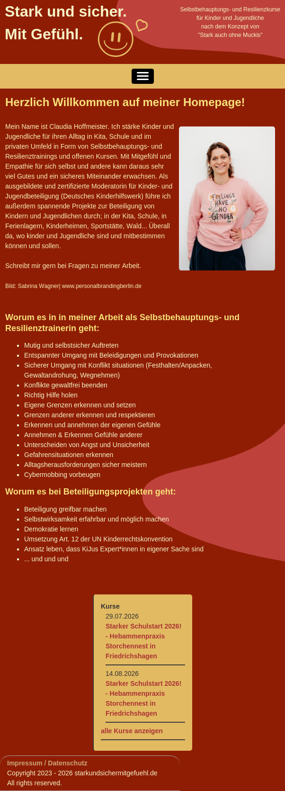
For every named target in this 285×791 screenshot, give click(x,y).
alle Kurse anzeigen (132, 731)
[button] (143, 76)
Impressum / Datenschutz (47, 763)
